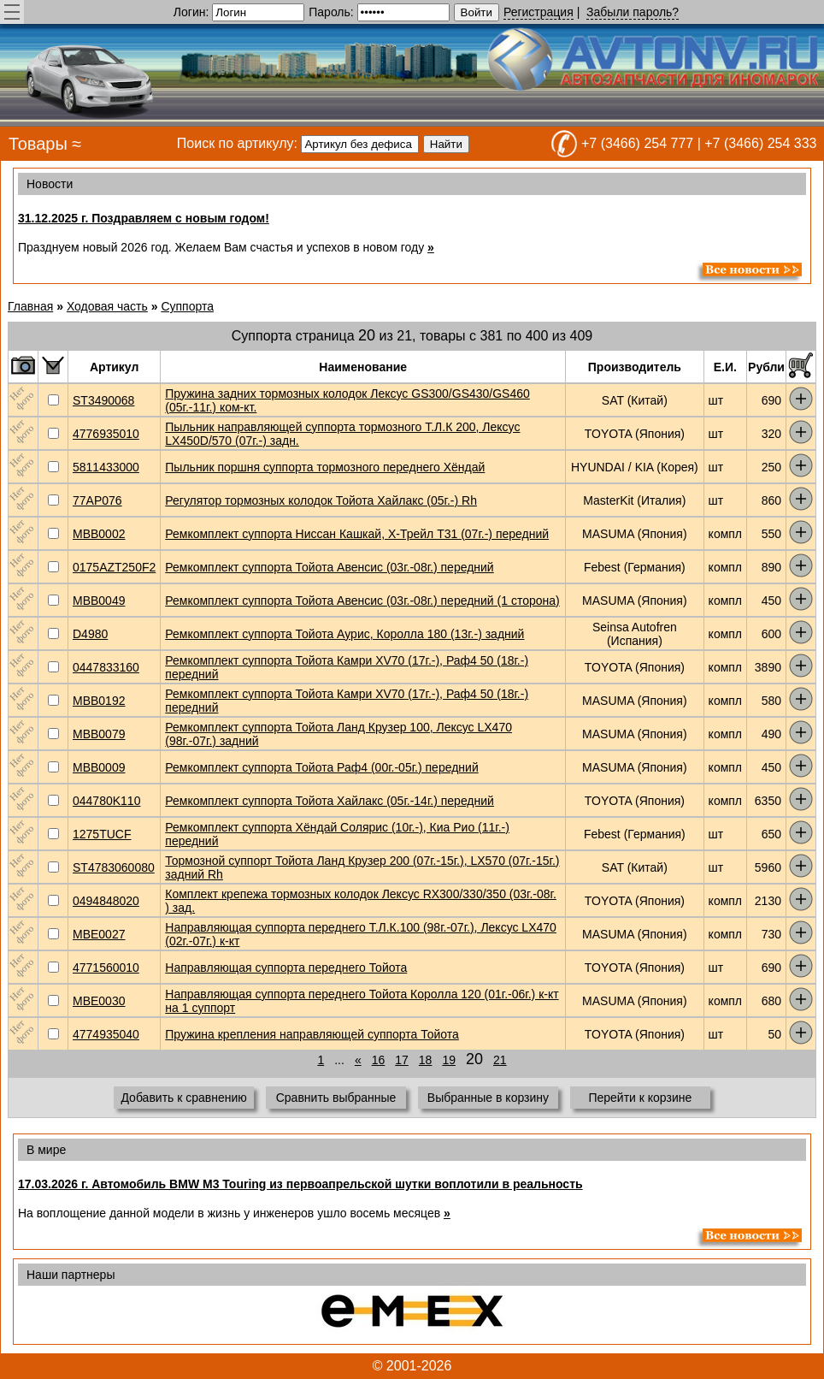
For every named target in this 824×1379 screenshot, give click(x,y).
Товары (38, 143)
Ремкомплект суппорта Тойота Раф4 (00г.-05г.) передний (321, 767)
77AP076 (97, 500)
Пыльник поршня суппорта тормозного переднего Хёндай (325, 467)
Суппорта (187, 306)
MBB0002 (99, 534)
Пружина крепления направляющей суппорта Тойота (312, 1034)
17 (402, 1060)
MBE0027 (99, 934)
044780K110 (106, 801)
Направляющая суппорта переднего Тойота (286, 967)
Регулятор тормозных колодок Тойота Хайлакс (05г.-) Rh (321, 500)
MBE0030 (99, 1001)
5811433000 (106, 467)
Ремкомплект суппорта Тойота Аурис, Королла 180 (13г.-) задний (344, 634)
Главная (30, 306)
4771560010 (106, 967)
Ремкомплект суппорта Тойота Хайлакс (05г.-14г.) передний (329, 801)
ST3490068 (103, 400)
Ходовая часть (107, 306)
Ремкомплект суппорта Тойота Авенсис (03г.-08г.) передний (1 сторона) (362, 600)
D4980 (90, 634)
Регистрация (538, 12)
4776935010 (106, 434)
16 (379, 1060)
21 (500, 1060)
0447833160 (106, 667)
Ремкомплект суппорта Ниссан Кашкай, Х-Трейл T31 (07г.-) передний (357, 534)
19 (449, 1060)
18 (426, 1060)
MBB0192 (99, 700)
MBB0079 (99, 734)
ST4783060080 (114, 867)
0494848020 (106, 901)
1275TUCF (102, 834)
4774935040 (106, 1034)
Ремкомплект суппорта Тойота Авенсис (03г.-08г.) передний (329, 567)
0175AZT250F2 (114, 567)
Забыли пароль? (632, 12)
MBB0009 (99, 767)
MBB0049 (99, 600)
